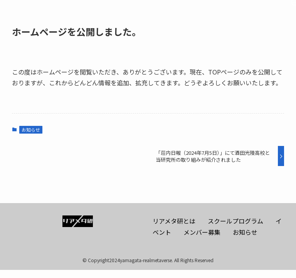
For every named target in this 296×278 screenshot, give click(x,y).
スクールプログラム (235, 220)
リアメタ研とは (174, 220)
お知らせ (31, 129)
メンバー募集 (201, 232)
